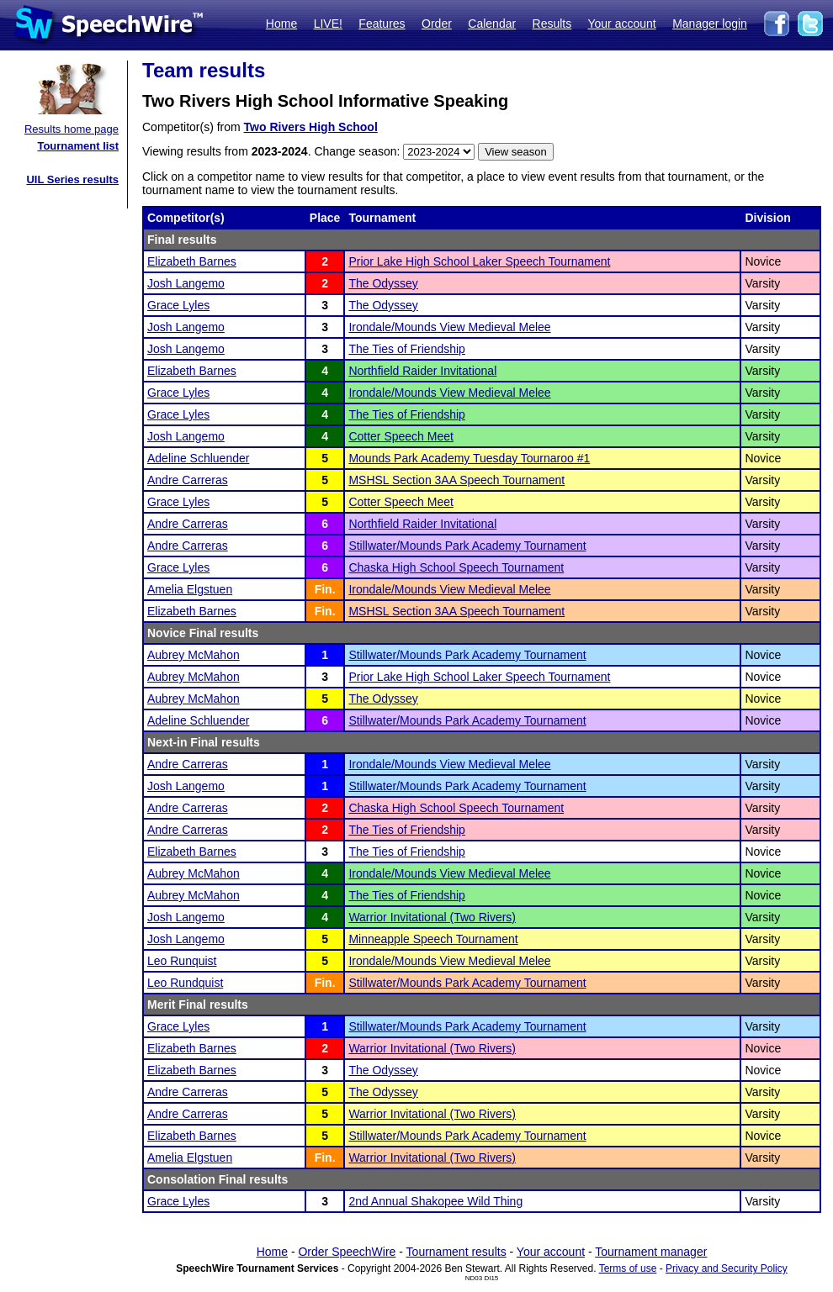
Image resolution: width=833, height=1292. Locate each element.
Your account (621, 23)
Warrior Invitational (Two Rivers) (432, 917)
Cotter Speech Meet (401, 436)
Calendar (492, 23)
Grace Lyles (178, 305)
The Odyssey (382, 283)
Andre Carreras (187, 480)
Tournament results (456, 1251)
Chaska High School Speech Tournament (456, 567)
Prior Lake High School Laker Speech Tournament (479, 261)
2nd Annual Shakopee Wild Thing (435, 1201)
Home (281, 23)
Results (552, 23)
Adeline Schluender (198, 458)
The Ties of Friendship (406, 349)
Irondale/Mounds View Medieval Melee (449, 327)
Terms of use (628, 1268)
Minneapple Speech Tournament (432, 939)
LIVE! (328, 23)
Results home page (71, 129)
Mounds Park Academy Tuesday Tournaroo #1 (469, 458)
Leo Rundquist (185, 982)
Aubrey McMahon (193, 655)
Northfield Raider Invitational (422, 370)
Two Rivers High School (311, 127)
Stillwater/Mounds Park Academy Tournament (467, 545)
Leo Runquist (182, 961)
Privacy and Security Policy (727, 1268)
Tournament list (78, 146)
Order (437, 23)
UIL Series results (72, 179)
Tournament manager (651, 1251)
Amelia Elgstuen (189, 589)
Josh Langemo (186, 283)
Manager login (709, 23)
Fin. (325, 589)
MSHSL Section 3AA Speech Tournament (456, 480)
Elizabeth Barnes (191, 261)
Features (381, 23)
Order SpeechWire (346, 1251)
